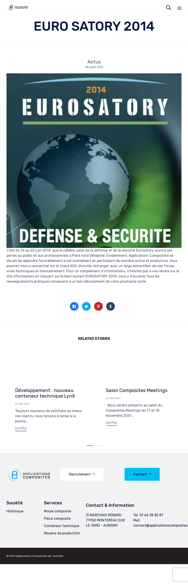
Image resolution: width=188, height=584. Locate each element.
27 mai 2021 (22, 403)
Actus (94, 62)
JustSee (58, 557)
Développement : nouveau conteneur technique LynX (45, 393)
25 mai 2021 (113, 398)
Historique (14, 513)
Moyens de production (62, 535)
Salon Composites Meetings (136, 390)
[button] (21, 429)
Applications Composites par (34, 557)
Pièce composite (57, 520)
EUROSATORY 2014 (101, 276)
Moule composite (57, 513)
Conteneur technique (61, 528)
